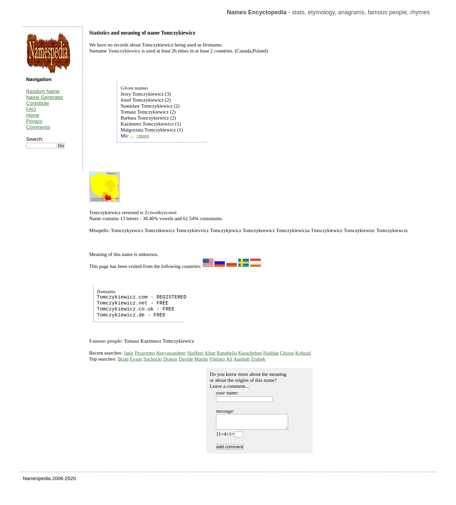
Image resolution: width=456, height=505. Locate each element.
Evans (136, 359)
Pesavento (145, 353)
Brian (122, 359)
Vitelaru (217, 359)
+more (142, 135)
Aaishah (241, 359)
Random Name (43, 91)
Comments (38, 127)
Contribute (37, 103)
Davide (186, 359)
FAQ (31, 109)
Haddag (271, 353)
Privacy (34, 121)
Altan (209, 353)
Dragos (170, 359)
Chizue (287, 353)
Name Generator (44, 97)
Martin (201, 359)
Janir (128, 353)
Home (32, 115)
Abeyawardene (171, 353)
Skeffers (195, 353)
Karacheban (250, 353)
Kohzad (303, 353)
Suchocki (152, 359)
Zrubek (258, 359)
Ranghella (227, 353)
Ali (229, 359)
